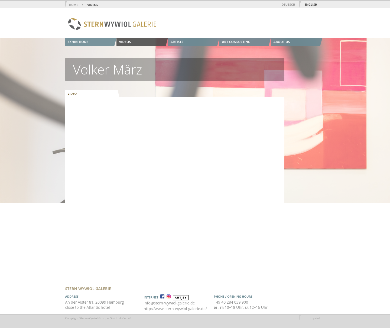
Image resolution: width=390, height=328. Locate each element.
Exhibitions (78, 42)
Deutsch (288, 4)
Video (72, 94)
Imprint (315, 318)
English (310, 4)
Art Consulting (236, 42)
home (73, 5)
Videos (92, 5)
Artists (177, 42)
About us (282, 42)
